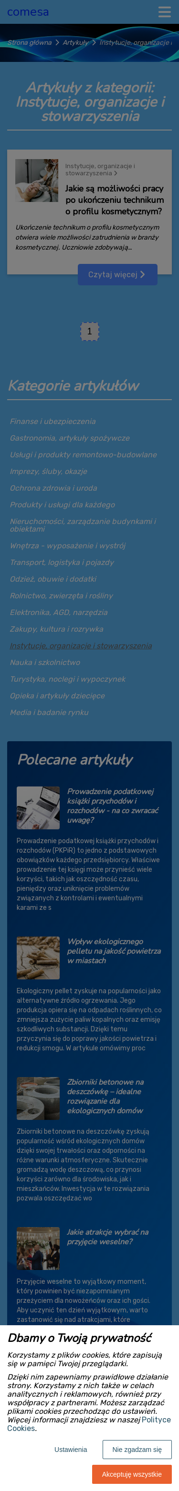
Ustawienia (70, 1449)
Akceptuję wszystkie (132, 1474)
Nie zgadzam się (137, 1449)
